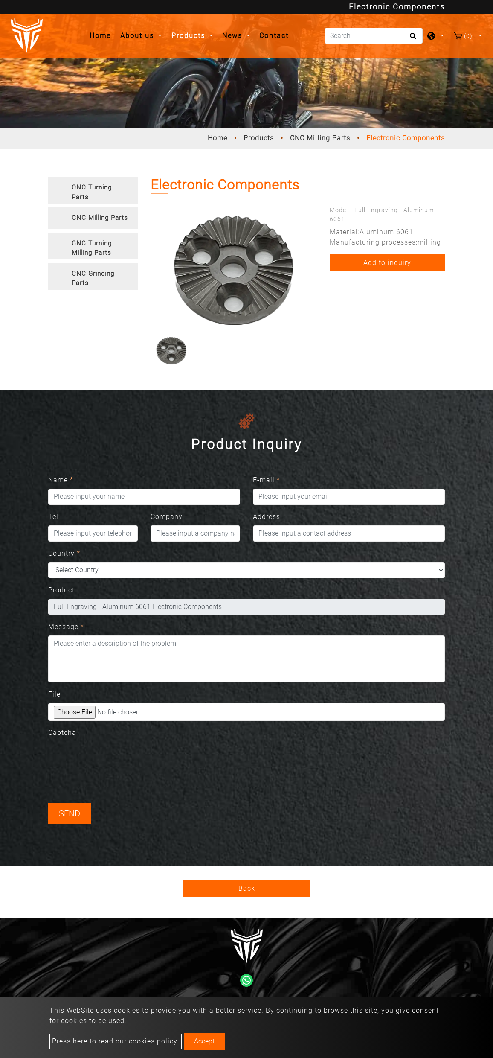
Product (61, 590)
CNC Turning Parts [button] (92, 192)
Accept (204, 1041)
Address (266, 517)
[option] (234, 270)
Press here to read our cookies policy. (115, 1041)
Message (66, 627)
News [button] (233, 36)
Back (246, 888)
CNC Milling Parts (320, 138)
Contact (274, 36)
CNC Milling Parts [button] (100, 218)
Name (60, 480)
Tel (53, 517)
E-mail (266, 480)
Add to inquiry (387, 263)
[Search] (374, 36)
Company (167, 517)
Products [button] (189, 36)
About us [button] (138, 36)
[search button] (411, 38)
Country (64, 553)
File (54, 694)
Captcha (62, 733)
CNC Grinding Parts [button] (93, 278)
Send (69, 813)
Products (259, 138)
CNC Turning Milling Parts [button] (92, 248)
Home (103, 35)
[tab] (93, 190)
